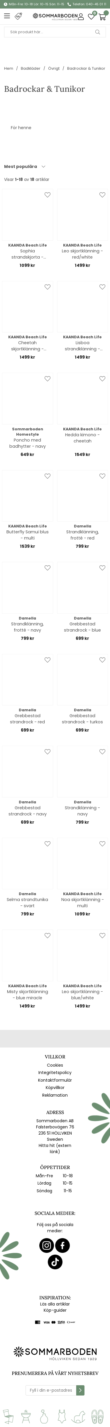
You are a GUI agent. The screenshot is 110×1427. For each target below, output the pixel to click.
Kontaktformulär (55, 1080)
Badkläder (30, 68)
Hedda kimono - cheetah (82, 438)
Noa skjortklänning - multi (82, 903)
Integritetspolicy (55, 1072)
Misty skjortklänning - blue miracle (27, 995)
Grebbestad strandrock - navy (28, 811)
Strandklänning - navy (82, 811)
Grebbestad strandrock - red (27, 719)
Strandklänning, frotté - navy (27, 627)
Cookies (55, 1065)
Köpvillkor (55, 1087)
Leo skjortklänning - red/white (82, 254)
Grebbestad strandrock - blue (82, 627)
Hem (8, 68)
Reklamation (55, 1095)
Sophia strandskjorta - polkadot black (27, 254)
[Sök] (55, 32)
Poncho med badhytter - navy (27, 443)
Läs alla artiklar (55, 1304)
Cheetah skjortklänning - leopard (27, 346)
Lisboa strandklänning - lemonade (82, 346)
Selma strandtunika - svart (27, 903)
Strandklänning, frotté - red (82, 535)
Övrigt (54, 68)
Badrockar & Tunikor (86, 68)
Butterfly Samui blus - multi (27, 535)
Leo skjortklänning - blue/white (82, 995)
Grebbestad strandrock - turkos (82, 719)
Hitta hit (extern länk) (55, 1149)
